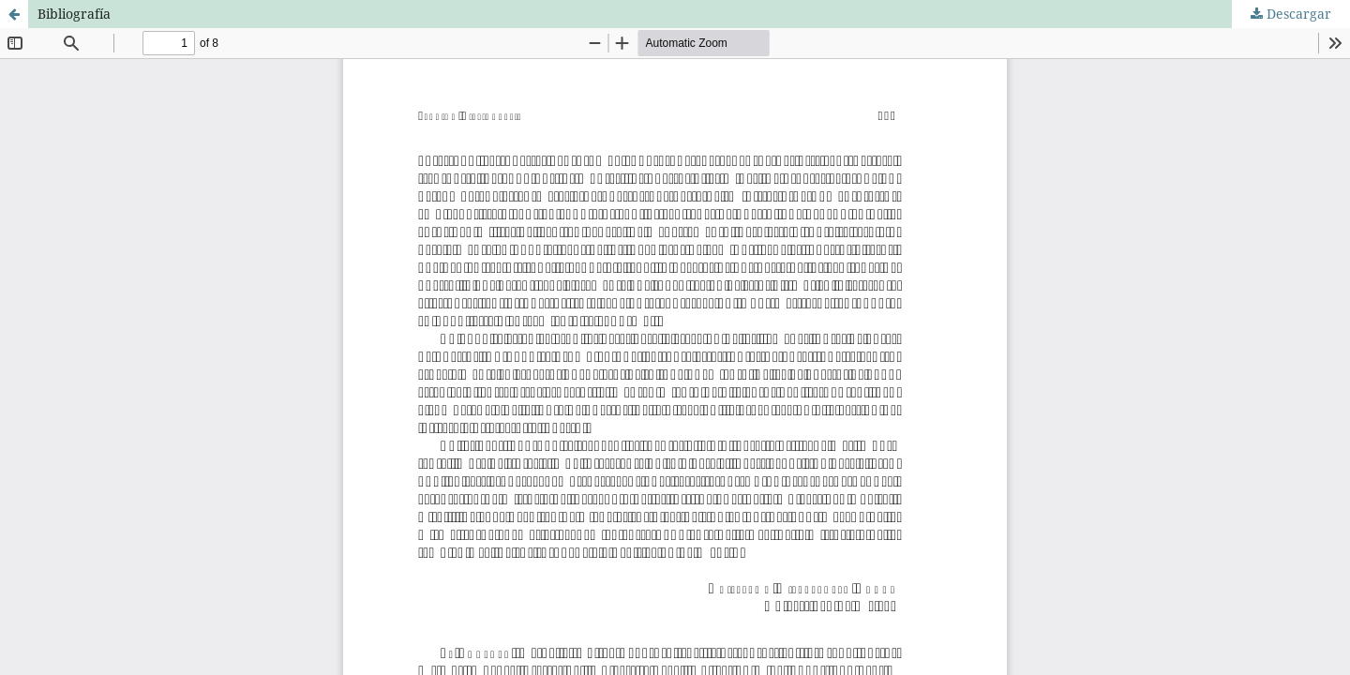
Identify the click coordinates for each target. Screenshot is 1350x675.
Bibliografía (74, 13)
